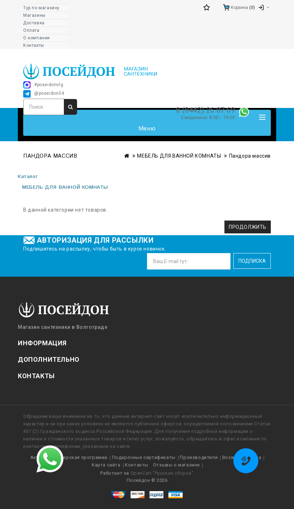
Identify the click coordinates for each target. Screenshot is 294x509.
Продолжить (248, 227)
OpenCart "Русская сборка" (162, 473)
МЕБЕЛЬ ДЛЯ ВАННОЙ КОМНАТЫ (179, 156)
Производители (199, 457)
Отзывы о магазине (176, 465)
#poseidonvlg (43, 85)
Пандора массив (250, 156)
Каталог (28, 176)
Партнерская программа (78, 457)
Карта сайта (106, 465)
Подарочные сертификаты (144, 457)
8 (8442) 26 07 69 (205, 110)
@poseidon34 (43, 94)
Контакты (136, 465)
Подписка (252, 261)
